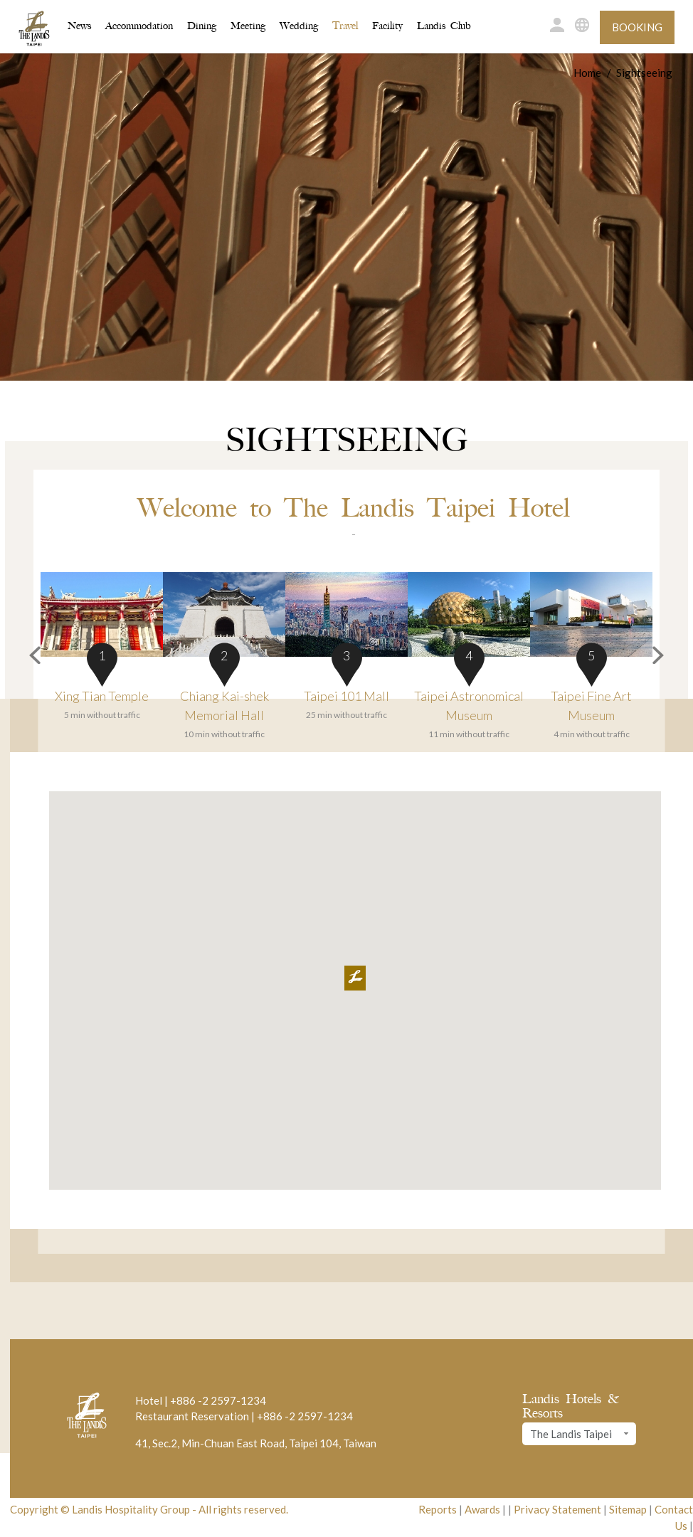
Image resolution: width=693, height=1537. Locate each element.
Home (587, 72)
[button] (27, 656)
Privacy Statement (557, 1509)
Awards (482, 1509)
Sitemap (628, 1509)
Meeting (248, 26)
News (79, 26)
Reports (437, 1509)
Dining (201, 26)
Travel (345, 26)
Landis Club (444, 26)
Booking (637, 27)
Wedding (299, 26)
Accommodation (139, 25)
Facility (387, 26)
